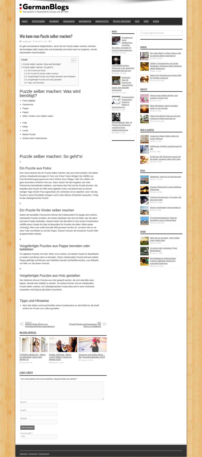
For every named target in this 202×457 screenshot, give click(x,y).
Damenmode (27, 41)
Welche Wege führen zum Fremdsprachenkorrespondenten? (42, 324)
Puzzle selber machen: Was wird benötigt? (42, 64)
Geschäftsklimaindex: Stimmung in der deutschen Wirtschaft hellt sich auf (123, 68)
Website (23, 419)
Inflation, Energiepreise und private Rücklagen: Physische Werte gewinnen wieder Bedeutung (166, 66)
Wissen (156, 21)
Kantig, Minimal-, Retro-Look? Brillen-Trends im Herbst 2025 (60, 357)
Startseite (23, 454)
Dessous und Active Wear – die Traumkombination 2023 (92, 355)
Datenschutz (44, 454)
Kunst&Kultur (85, 21)
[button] (72, 60)
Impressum (33, 454)
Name (22, 402)
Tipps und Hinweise (36, 83)
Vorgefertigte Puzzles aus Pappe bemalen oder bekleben (52, 76)
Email (22, 411)
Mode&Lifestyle (102, 21)
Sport (146, 21)
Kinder (82, 215)
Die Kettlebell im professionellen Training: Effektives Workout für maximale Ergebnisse (163, 260)
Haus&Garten (69, 21)
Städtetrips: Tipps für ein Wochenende (165, 177)
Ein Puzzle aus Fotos (37, 70)
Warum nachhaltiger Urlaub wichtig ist (165, 207)
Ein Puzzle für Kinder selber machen (43, 74)
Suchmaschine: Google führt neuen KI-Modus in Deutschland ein (123, 102)
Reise (137, 21)
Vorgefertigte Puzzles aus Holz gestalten (45, 80)
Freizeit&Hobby (38, 21)
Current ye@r (26, 433)
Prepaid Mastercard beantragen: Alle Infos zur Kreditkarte (84, 324)
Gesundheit (54, 21)
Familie (25, 21)
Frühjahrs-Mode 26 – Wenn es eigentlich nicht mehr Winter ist (33, 357)
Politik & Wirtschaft (122, 21)
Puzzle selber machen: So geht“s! (38, 67)
